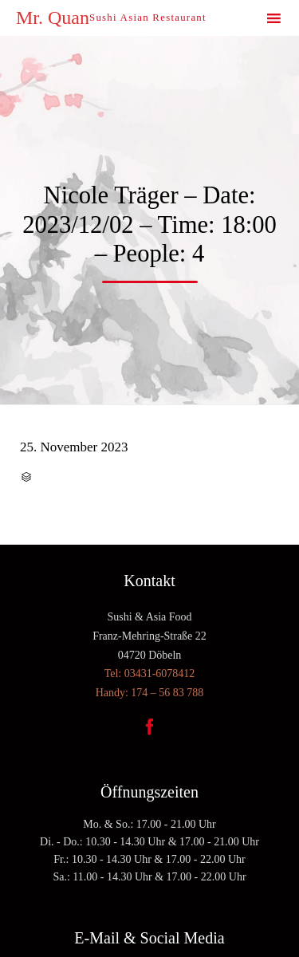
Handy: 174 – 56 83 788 (150, 693)
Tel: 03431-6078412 (149, 673)
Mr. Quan (52, 17)
